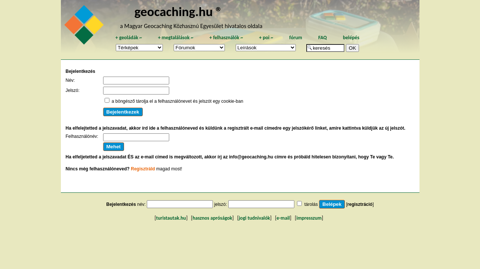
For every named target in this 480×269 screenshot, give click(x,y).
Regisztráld (143, 168)
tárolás (311, 204)
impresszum (309, 218)
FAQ (322, 37)
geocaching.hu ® (178, 11)
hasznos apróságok (212, 218)
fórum (295, 37)
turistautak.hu (171, 218)
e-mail (282, 218)
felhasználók (226, 37)
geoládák (128, 37)
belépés (351, 37)
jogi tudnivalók (254, 218)
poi (266, 37)
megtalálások (176, 37)
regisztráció (359, 204)
